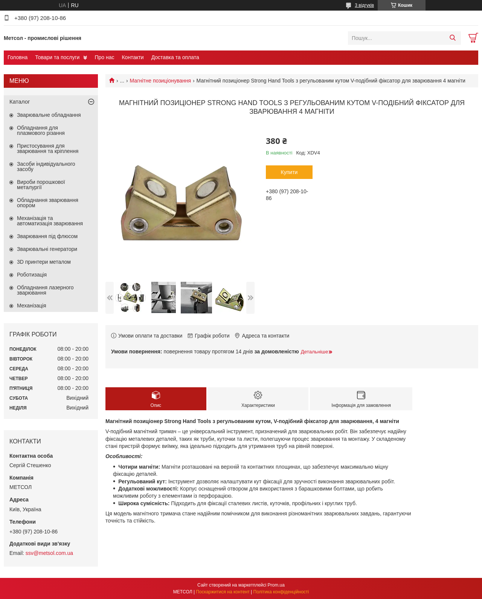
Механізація (31, 306)
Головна (17, 57)
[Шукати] (452, 38)
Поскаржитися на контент (222, 591)
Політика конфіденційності (281, 591)
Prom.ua (276, 585)
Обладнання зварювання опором (47, 202)
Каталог (19, 101)
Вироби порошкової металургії (41, 184)
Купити (289, 172)
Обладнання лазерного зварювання (45, 290)
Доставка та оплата (175, 57)
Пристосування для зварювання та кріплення (47, 148)
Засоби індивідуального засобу (46, 166)
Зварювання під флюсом (47, 236)
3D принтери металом (44, 262)
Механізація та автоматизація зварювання (50, 220)
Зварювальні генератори (47, 249)
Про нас (104, 57)
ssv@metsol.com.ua (49, 553)
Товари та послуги (57, 57)
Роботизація (32, 275)
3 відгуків (364, 5)
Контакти (132, 57)
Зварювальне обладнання (49, 115)
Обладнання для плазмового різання (41, 130)
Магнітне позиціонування (160, 81)
